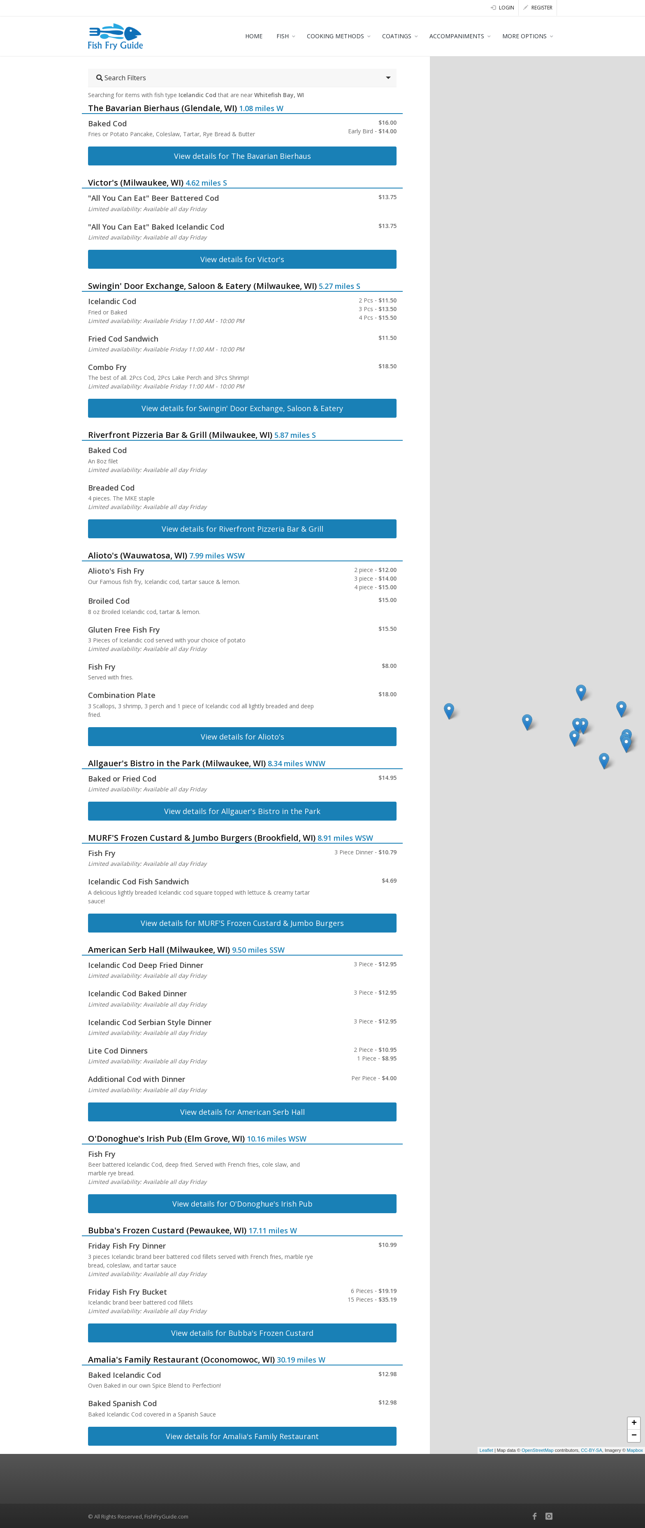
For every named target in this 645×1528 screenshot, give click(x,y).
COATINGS (396, 36)
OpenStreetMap (538, 1450)
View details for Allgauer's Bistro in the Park (242, 811)
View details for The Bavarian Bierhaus (242, 156)
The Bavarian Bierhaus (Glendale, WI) (162, 108)
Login (502, 7)
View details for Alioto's (242, 737)
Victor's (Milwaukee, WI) (135, 182)
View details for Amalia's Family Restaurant (242, 1436)
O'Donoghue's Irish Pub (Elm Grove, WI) (166, 1138)
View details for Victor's (242, 259)
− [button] (634, 1436)
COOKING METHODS (335, 36)
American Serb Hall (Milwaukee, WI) (159, 949)
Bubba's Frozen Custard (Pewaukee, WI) (167, 1230)
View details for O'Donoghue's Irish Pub (242, 1204)
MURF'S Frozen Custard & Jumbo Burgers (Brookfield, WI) (202, 837)
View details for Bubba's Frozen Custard (242, 1333)
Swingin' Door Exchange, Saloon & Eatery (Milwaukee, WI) (202, 285)
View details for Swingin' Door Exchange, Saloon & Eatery (242, 408)
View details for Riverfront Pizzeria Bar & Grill (242, 529)
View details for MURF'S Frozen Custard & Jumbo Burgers (242, 923)
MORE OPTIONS (524, 36)
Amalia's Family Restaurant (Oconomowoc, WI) (181, 1359)
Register (537, 7)
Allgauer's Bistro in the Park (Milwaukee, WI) (177, 763)
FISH (282, 36)
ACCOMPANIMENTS (456, 36)
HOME (253, 36)
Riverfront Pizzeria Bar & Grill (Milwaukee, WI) (180, 434)
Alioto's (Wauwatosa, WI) (137, 555)
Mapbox (635, 1450)
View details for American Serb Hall (242, 1112)
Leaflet (486, 1450)
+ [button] (634, 1423)
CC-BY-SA (591, 1450)
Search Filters (121, 77)
